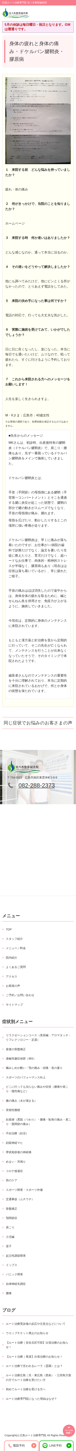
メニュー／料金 (16, 948)
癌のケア (11, 1180)
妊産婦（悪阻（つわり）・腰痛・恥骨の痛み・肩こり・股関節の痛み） (38, 1122)
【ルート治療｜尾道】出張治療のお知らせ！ (34, 1356)
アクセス (11, 976)
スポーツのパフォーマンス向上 (26, 1077)
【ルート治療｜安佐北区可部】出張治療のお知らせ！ (37, 1345)
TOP (9, 929)
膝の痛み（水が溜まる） (21, 1100)
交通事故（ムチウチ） (20, 1199)
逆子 (9, 1246)
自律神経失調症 (16, 1283)
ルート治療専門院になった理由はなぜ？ (31, 1398)
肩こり (10, 1227)
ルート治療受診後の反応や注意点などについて (35, 1323)
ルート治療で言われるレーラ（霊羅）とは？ (34, 1366)
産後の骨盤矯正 (16, 1049)
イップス (11, 1265)
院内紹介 (11, 957)
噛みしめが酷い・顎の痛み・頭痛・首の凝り (34, 1067)
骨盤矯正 (11, 1208)
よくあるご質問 (16, 967)
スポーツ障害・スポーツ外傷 (24, 1189)
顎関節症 (11, 1218)
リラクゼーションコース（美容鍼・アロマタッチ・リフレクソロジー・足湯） (38, 1037)
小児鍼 (10, 1236)
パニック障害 (14, 1274)
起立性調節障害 (16, 1255)
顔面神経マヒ (14, 1142)
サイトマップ (14, 1004)
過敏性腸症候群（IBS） (21, 1058)
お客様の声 (13, 985)
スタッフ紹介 (14, 938)
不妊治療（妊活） (17, 1133)
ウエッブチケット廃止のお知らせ (27, 1333)
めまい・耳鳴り (16, 1161)
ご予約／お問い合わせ (20, 995)
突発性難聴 (13, 1110)
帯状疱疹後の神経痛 (18, 1152)
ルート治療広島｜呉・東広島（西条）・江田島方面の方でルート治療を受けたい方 (38, 1377)
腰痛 (9, 1293)
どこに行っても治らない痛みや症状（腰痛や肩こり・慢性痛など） (37, 1089)
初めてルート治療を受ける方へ (26, 1389)
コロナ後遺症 (14, 1171)
